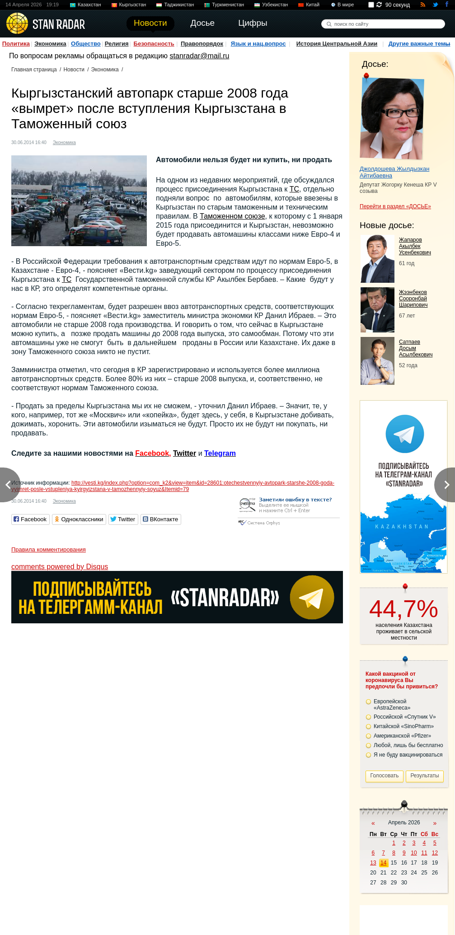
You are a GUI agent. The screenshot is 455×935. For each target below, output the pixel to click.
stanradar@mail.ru (200, 56)
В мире (346, 4)
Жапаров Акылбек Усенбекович (415, 246)
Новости (73, 69)
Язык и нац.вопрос (258, 43)
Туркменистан (228, 4)
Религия (117, 43)
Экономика (50, 43)
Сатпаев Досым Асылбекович (415, 348)
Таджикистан (179, 4)
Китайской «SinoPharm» (404, 726)
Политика (16, 43)
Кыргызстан (132, 4)
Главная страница (34, 69)
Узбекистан (275, 4)
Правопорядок (202, 43)
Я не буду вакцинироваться (408, 755)
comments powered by (59, 566)
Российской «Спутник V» (405, 717)
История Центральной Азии (337, 43)
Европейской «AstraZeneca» (392, 704)
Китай (312, 4)
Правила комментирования (48, 549)
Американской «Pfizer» (402, 736)
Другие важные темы (419, 43)
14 (383, 863)
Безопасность (154, 43)
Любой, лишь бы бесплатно (408, 745)
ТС (294, 189)
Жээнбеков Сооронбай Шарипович (413, 298)
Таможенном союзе (232, 216)
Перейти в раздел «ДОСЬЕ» (395, 206)
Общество (86, 43)
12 (435, 853)
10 (414, 853)
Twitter (184, 453)
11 (424, 853)
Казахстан (89, 4)
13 (373, 863)
